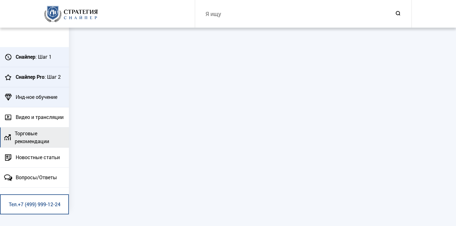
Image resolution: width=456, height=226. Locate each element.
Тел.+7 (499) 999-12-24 (34, 204)
